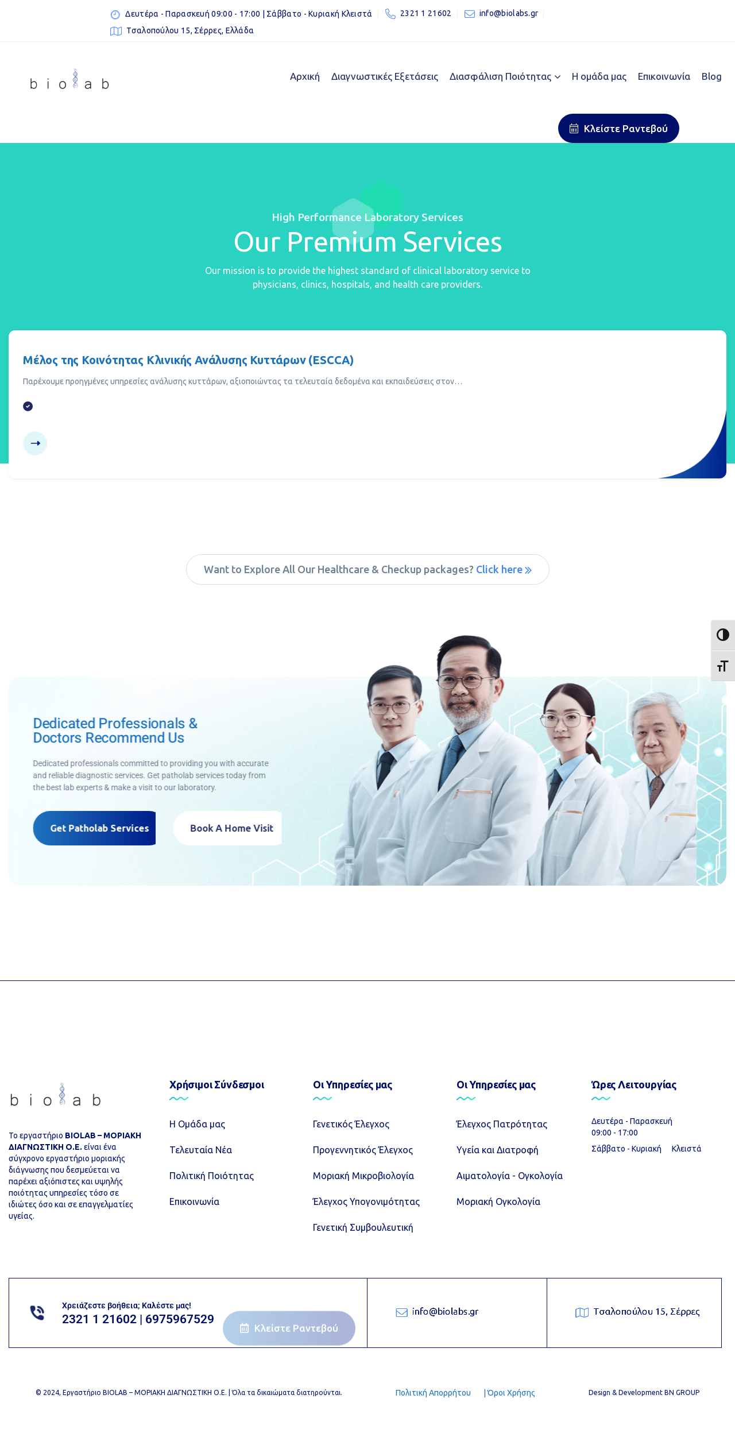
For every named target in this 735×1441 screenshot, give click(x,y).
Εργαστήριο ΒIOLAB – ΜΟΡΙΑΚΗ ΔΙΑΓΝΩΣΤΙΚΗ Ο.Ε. (145, 1392)
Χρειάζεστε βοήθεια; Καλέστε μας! (126, 1305)
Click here (504, 569)
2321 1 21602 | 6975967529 (138, 1319)
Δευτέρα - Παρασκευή (631, 1121)
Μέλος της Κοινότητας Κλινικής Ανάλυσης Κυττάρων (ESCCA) (188, 359)
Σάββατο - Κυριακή (626, 1148)
